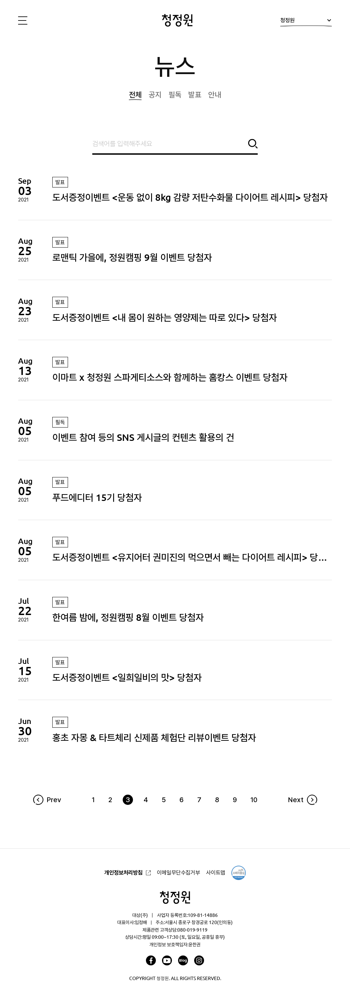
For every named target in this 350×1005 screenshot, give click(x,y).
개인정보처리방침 (123, 872)
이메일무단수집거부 (178, 872)
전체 (135, 94)
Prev (54, 800)
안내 (214, 94)
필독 (175, 94)
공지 (155, 94)
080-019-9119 (192, 930)
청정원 (306, 21)
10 (254, 800)
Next (296, 800)
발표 (194, 94)
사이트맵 (215, 872)
